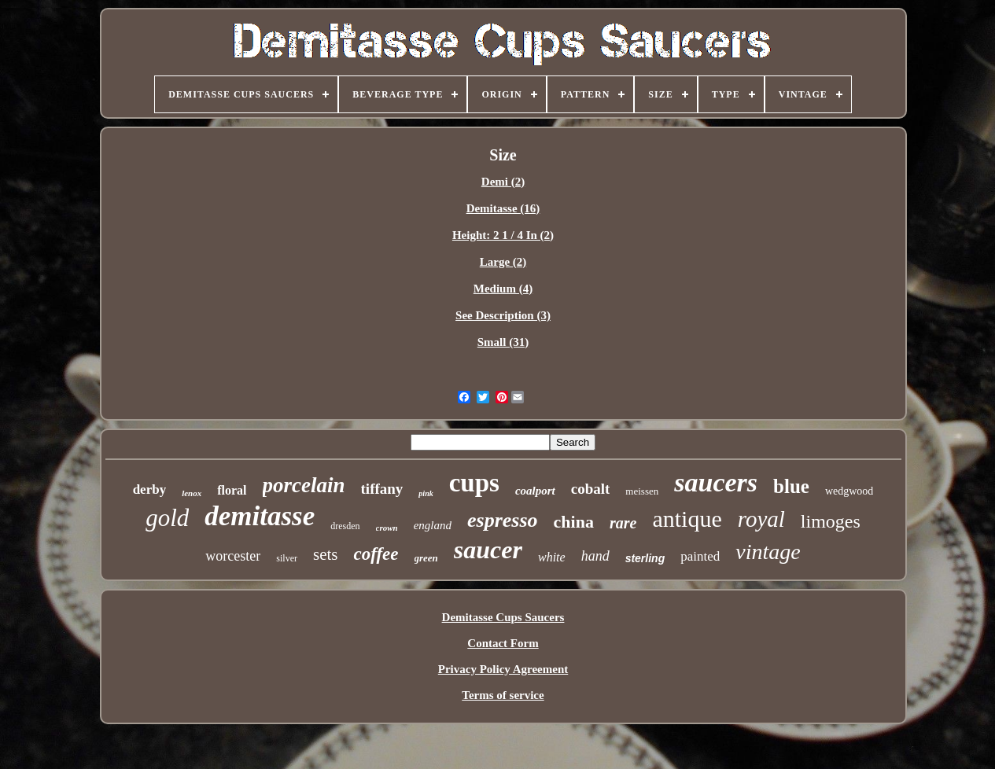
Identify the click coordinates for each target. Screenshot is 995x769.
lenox (191, 493)
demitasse (260, 516)
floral (231, 490)
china (574, 522)
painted (700, 556)
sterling (645, 558)
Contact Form (502, 643)
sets (325, 554)
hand (595, 556)
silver (286, 558)
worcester (232, 556)
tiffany (382, 488)
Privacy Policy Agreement (503, 669)
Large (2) (503, 262)
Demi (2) (503, 181)
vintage (767, 551)
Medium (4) (503, 288)
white (552, 557)
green (426, 558)
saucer (488, 549)
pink (425, 493)
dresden (344, 526)
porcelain (304, 485)
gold (167, 518)
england (432, 525)
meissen (641, 491)
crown (387, 527)
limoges (830, 521)
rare (623, 523)
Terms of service (503, 695)
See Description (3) (503, 315)
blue (791, 486)
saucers (715, 482)
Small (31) (503, 342)
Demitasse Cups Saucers (503, 617)
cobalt (590, 488)
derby (150, 489)
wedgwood (849, 491)
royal (761, 519)
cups (474, 483)
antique (686, 519)
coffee (375, 554)
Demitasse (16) (503, 208)
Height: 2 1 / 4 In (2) (503, 235)
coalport (535, 490)
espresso (502, 520)
